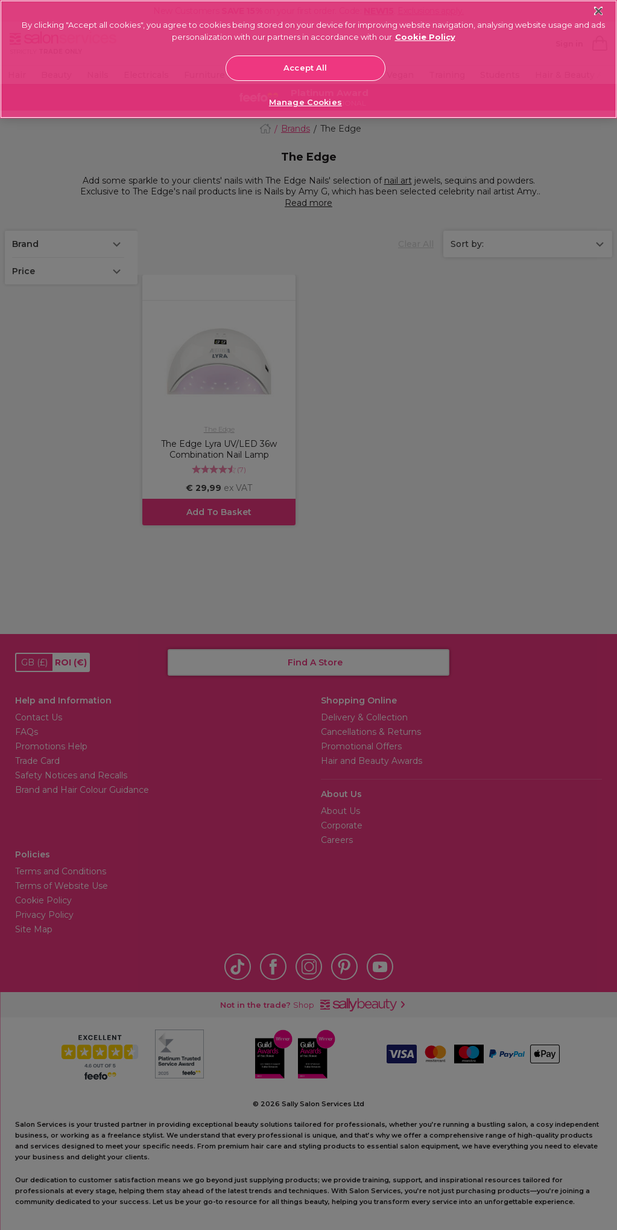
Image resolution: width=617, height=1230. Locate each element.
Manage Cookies (305, 102)
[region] (308, 59)
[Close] (598, 11)
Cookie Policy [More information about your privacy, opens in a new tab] (425, 37)
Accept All (305, 67)
